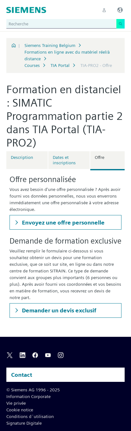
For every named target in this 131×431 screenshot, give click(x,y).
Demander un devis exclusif (58, 310)
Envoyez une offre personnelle (63, 222)
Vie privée (16, 403)
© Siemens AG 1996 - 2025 (33, 389)
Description (22, 157)
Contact (21, 374)
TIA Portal (60, 65)
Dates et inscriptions (64, 160)
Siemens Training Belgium (49, 45)
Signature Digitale (24, 423)
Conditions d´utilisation (30, 416)
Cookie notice (19, 409)
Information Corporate (28, 396)
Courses (32, 65)
